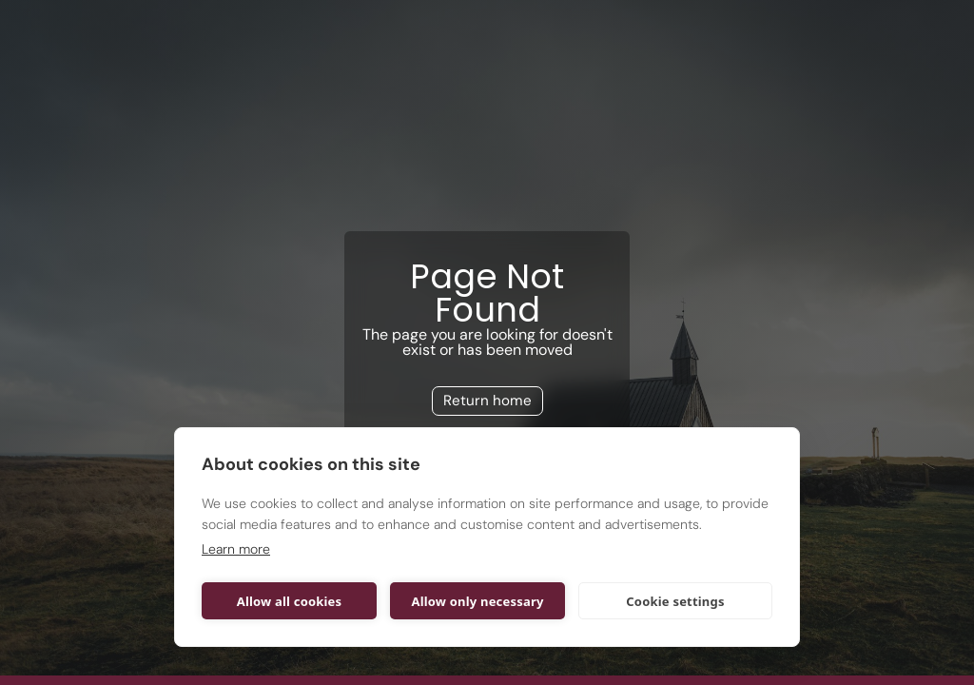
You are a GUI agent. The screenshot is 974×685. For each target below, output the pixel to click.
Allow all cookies (289, 601)
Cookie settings (675, 601)
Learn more (236, 549)
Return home (487, 400)
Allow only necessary (477, 601)
